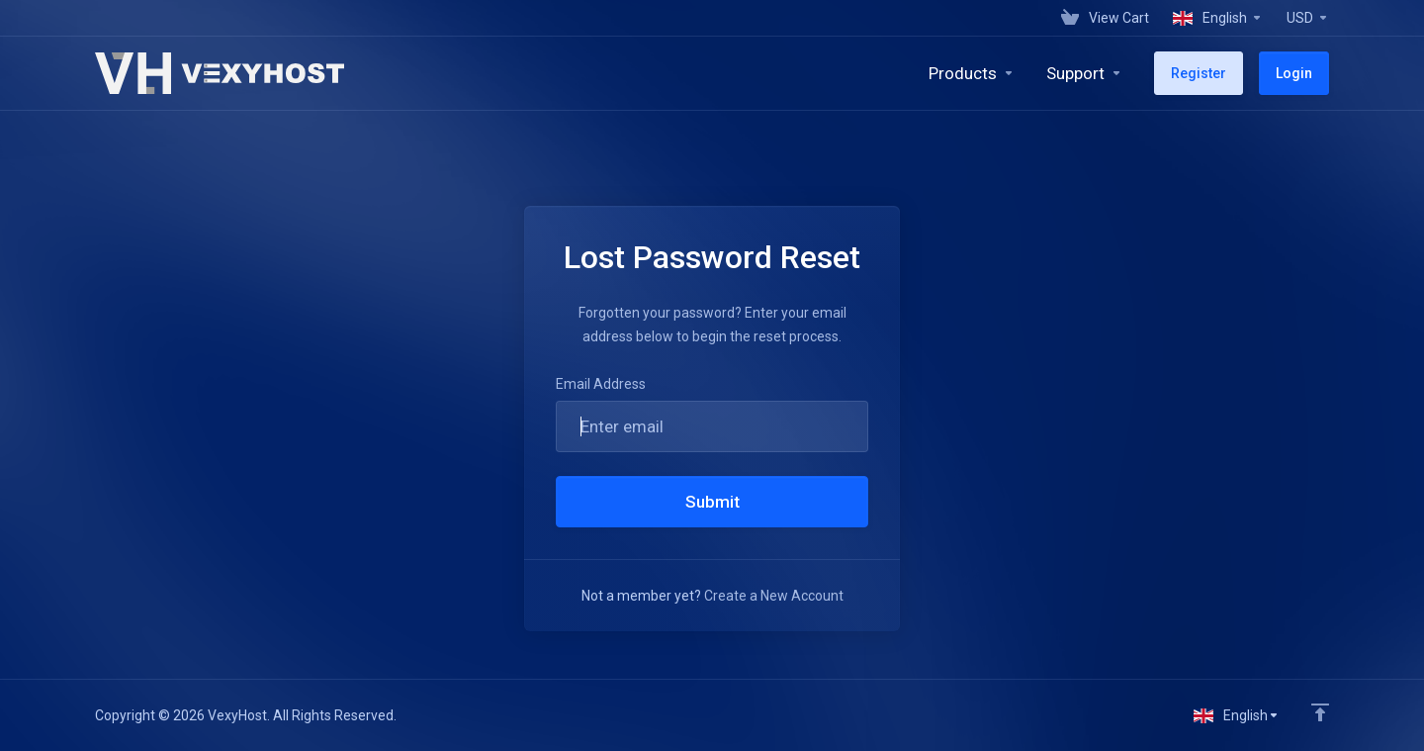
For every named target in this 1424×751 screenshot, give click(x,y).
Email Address (601, 384)
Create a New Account (774, 596)
